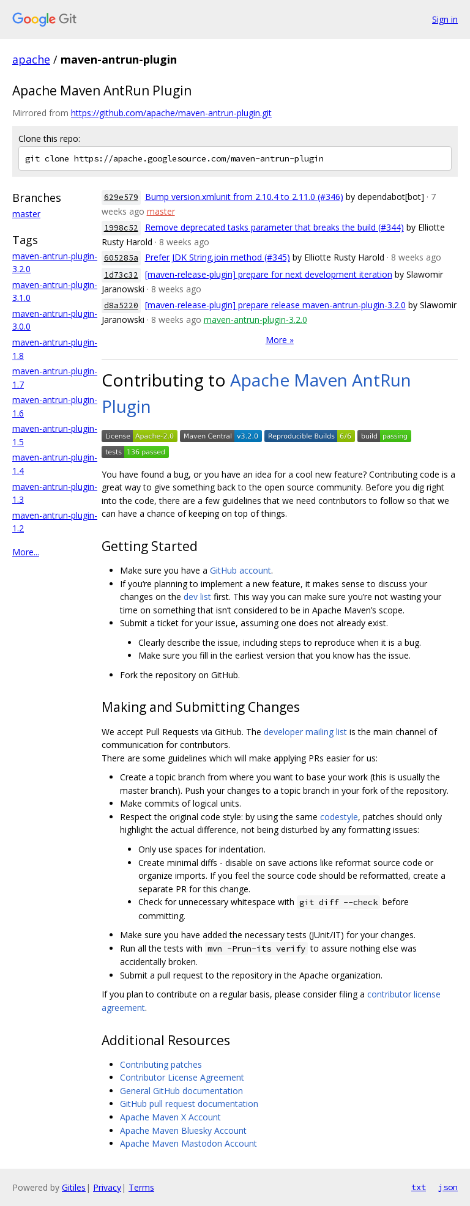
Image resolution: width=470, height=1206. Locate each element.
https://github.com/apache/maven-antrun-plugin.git (171, 113)
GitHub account (240, 570)
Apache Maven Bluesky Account (183, 1130)
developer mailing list (305, 732)
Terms (141, 1187)
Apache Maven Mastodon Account (188, 1143)
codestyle (339, 817)
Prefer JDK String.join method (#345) (217, 257)
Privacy (107, 1187)
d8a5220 (121, 305)
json (448, 1187)
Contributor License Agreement (182, 1077)
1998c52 (121, 228)
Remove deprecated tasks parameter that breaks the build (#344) (274, 227)
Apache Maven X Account (170, 1117)
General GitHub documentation (181, 1091)
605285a (121, 258)
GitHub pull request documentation (189, 1103)
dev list (197, 596)
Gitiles (74, 1187)
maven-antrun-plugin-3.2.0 (255, 319)
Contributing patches (161, 1064)
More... (25, 552)
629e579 (121, 197)
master (26, 214)
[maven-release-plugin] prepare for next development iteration (268, 274)
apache (31, 59)
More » (280, 340)
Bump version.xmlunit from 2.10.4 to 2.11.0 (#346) (244, 196)
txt (418, 1187)
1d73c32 (121, 275)
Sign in (445, 19)
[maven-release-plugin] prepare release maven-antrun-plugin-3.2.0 (275, 305)
